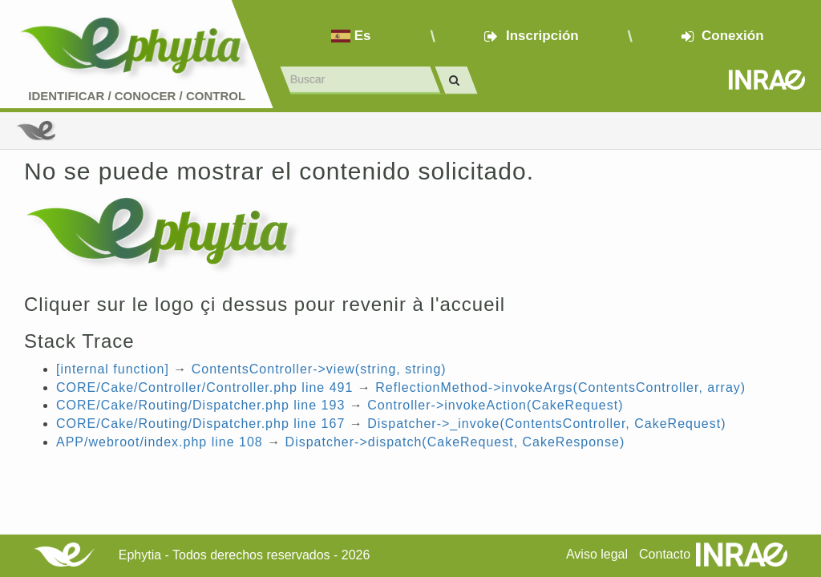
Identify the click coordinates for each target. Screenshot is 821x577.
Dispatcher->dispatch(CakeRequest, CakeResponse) (455, 442)
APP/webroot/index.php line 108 (159, 442)
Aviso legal (597, 554)
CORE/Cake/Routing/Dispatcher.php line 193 (200, 405)
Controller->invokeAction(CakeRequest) (495, 405)
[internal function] (112, 369)
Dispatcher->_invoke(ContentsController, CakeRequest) (546, 423)
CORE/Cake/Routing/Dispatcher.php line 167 (200, 423)
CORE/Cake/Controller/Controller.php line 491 (204, 387)
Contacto (664, 554)
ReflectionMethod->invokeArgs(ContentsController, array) (560, 387)
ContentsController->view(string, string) (319, 369)
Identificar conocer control (136, 96)
